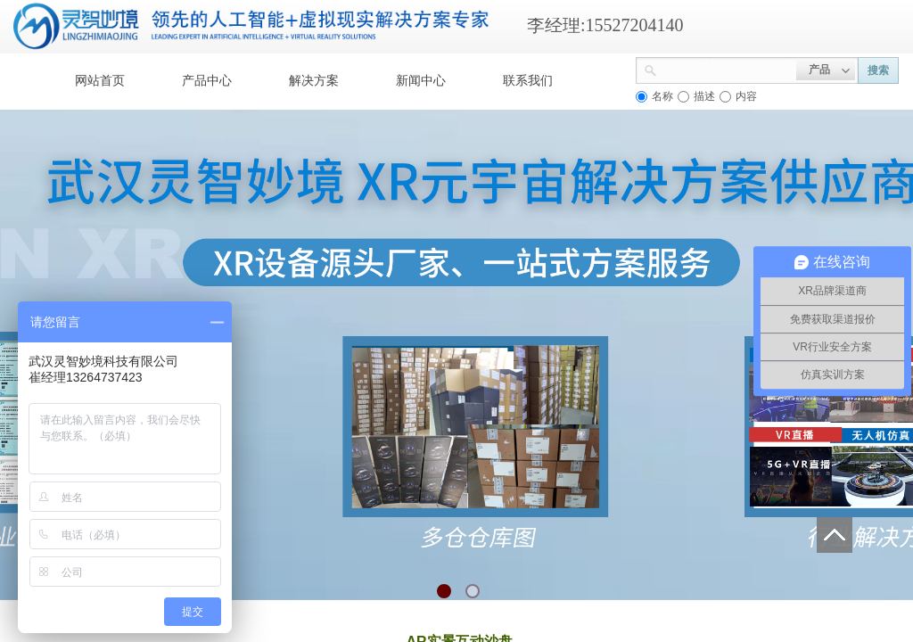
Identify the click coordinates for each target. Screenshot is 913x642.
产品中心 (207, 80)
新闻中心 (421, 80)
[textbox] (726, 68)
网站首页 (100, 80)
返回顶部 (834, 535)
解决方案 (314, 80)
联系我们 (528, 80)
